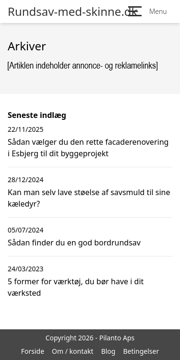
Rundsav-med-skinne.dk (72, 11)
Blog (108, 351)
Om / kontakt (73, 351)
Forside (32, 351)
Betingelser (141, 351)
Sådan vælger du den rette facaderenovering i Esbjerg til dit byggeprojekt (88, 148)
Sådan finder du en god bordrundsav (74, 242)
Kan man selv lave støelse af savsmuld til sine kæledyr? (89, 198)
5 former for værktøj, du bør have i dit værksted (76, 287)
